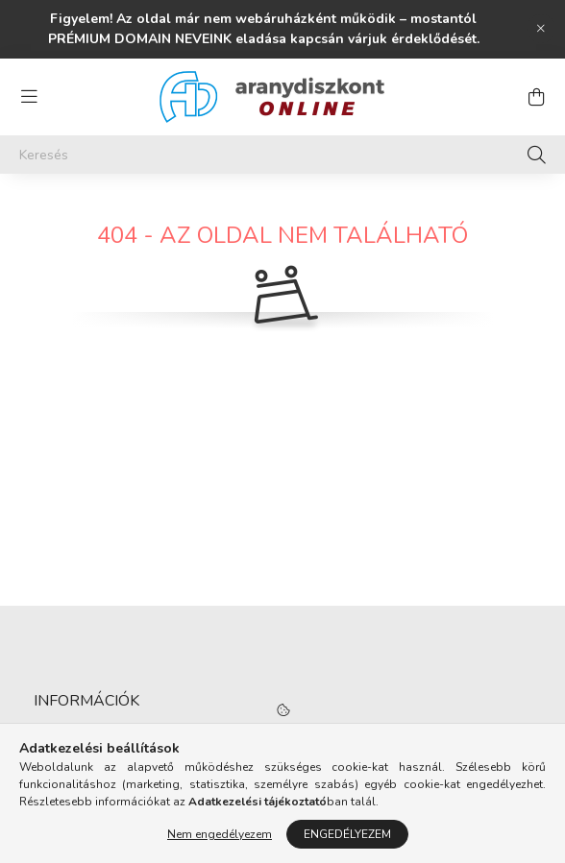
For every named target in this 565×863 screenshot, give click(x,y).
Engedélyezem (347, 834)
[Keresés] (282, 154)
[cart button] (536, 97)
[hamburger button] (29, 97)
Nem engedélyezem (219, 834)
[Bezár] (541, 28)
